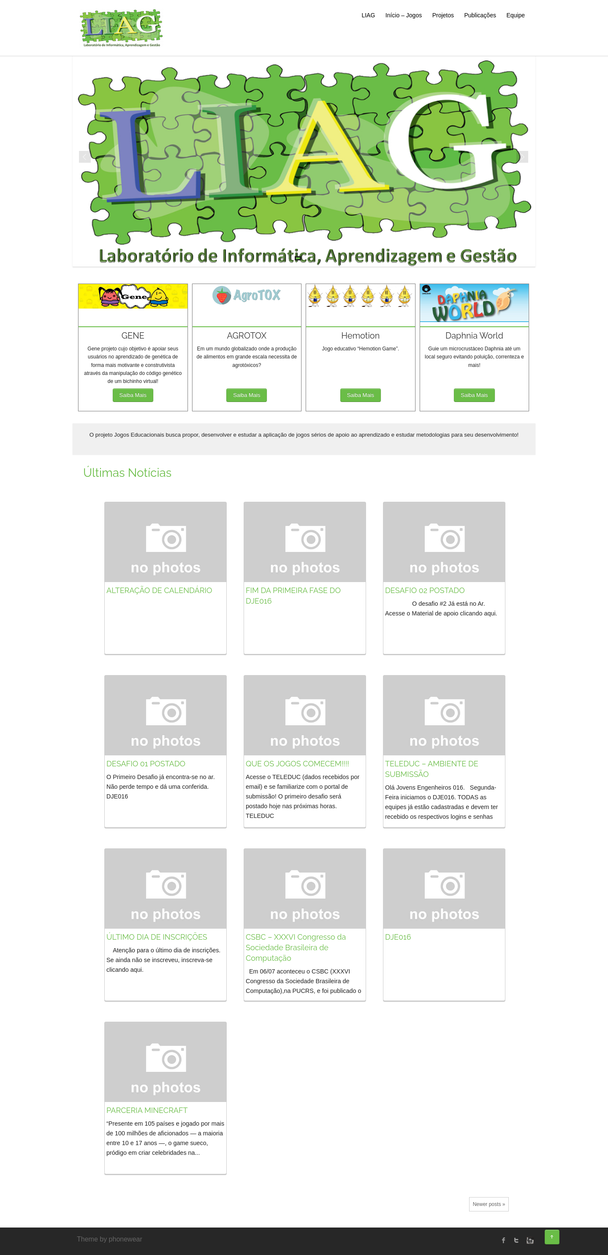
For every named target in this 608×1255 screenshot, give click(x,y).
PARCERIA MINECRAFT (147, 1110)
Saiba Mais (133, 395)
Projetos (443, 15)
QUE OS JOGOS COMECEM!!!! (297, 763)
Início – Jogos (403, 15)
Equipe (515, 15)
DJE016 (398, 936)
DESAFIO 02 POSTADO (425, 590)
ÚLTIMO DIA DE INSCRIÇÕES (156, 936)
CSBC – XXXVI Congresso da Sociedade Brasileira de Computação (296, 947)
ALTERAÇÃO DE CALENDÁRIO (159, 590)
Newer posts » (489, 1204)
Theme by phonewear (109, 1239)
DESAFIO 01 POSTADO (145, 763)
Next (522, 157)
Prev (85, 157)
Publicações (480, 15)
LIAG (368, 15)
